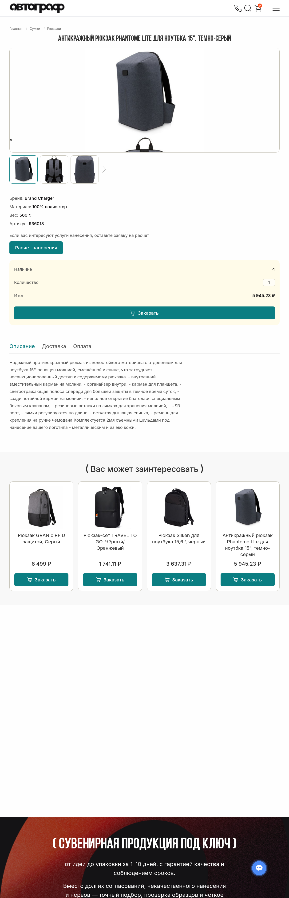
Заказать (144, 313)
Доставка (54, 346)
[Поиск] (247, 8)
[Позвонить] (237, 8)
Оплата (82, 346)
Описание (22, 346)
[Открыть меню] (276, 8)
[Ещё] (104, 169)
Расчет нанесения (36, 248)
